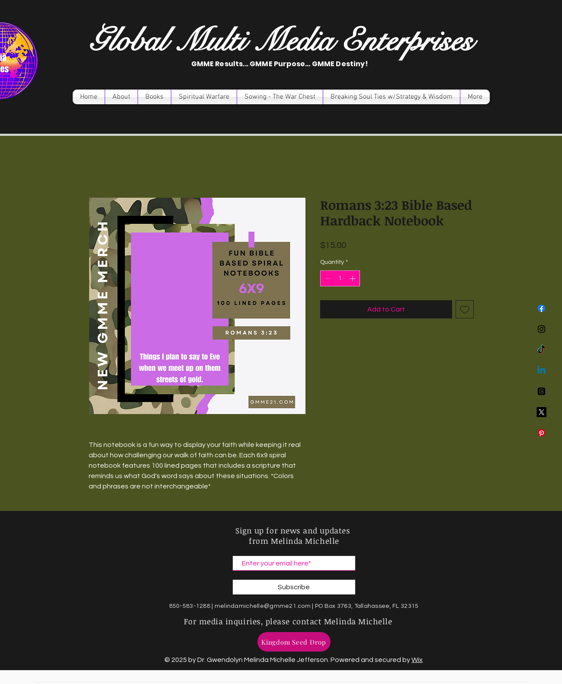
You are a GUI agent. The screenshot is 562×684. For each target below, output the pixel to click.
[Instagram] (541, 329)
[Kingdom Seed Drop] (294, 642)
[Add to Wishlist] (465, 309)
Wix (417, 659)
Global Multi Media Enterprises (280, 41)
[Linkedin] (541, 371)
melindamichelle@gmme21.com (263, 606)
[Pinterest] (541, 433)
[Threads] (541, 391)
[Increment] (353, 278)
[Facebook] (541, 308)
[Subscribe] (294, 587)
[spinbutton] (340, 278)
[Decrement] (326, 278)
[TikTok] (541, 350)
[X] (541, 412)
